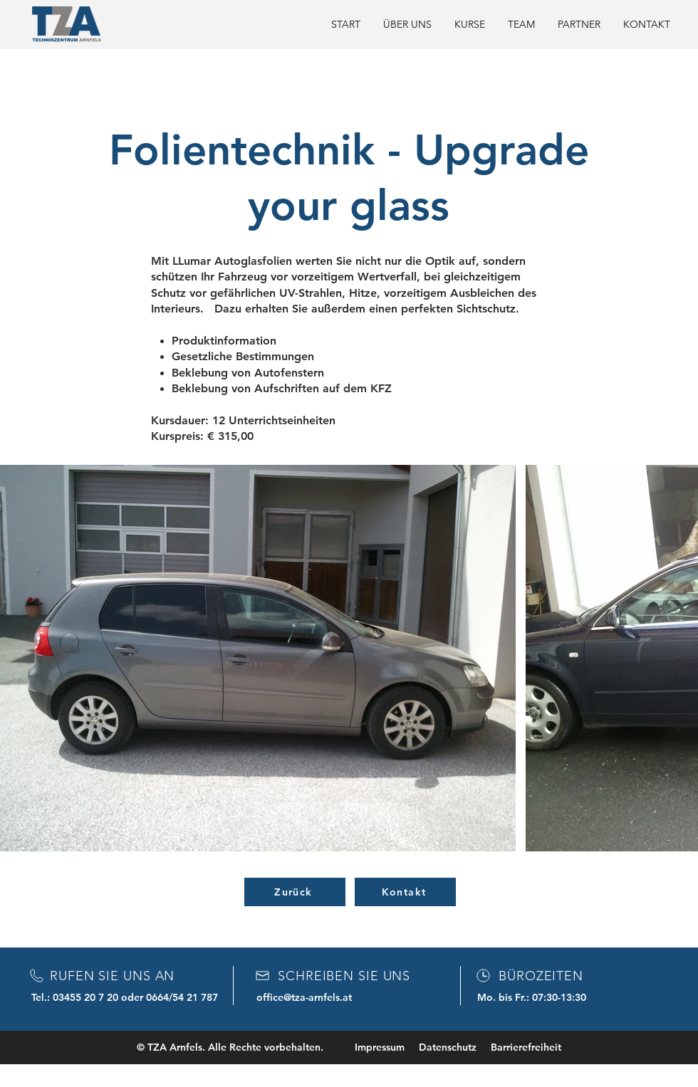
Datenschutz (447, 1047)
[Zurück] (294, 892)
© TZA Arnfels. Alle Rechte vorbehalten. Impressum (271, 1047)
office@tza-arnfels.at (304, 997)
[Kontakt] (405, 892)
